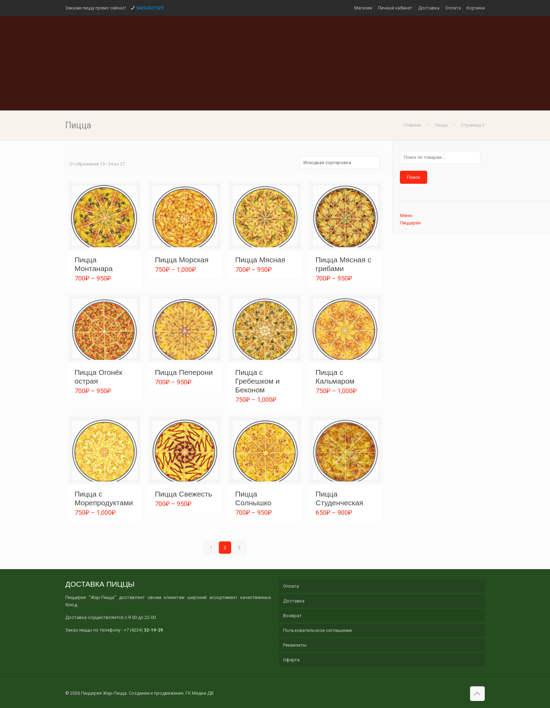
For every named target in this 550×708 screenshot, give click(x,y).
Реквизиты (295, 645)
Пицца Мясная (260, 259)
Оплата (453, 8)
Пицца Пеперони (184, 372)
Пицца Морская (182, 259)
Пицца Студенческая (339, 498)
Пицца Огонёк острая (98, 377)
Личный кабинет (395, 8)
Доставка (429, 8)
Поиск (413, 177)
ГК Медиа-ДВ (200, 693)
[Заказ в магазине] (340, 162)
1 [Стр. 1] (211, 547)
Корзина (476, 8)
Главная (412, 125)
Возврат (292, 615)
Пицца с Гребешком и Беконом (257, 381)
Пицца (441, 125)
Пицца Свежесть (183, 494)
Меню (406, 215)
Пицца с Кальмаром (335, 377)
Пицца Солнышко (253, 498)
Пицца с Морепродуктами (104, 498)
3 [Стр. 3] (239, 547)
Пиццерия (410, 222)
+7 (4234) (143, 630)
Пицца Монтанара (94, 264)
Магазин (363, 8)
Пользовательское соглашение (317, 630)
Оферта (291, 659)
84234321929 (149, 8)
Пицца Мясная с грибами (343, 264)
